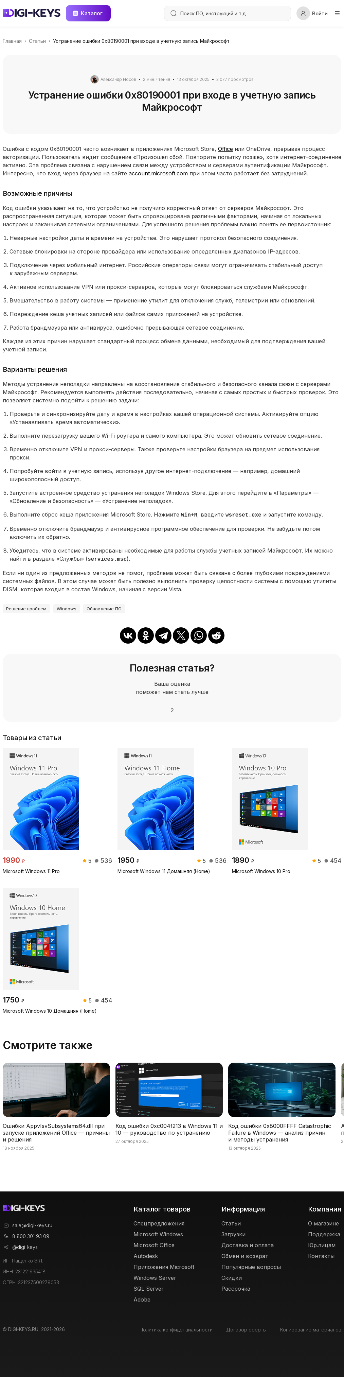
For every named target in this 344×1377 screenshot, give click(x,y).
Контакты (321, 1254)
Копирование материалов (310, 1328)
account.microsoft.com (158, 173)
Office (225, 148)
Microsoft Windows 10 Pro (261, 870)
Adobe (141, 1298)
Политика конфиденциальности (176, 1328)
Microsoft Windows (158, 1233)
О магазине (323, 1222)
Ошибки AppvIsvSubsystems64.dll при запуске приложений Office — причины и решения (56, 1131)
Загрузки (233, 1233)
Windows (66, 607)
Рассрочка (235, 1287)
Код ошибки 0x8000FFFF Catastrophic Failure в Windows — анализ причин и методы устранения (279, 1131)
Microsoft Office (154, 1243)
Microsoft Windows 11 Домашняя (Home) (163, 870)
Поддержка (324, 1233)
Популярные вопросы (251, 1265)
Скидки (231, 1276)
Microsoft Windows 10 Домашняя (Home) (50, 1009)
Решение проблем (26, 607)
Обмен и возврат (244, 1254)
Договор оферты (246, 1328)
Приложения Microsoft (163, 1265)
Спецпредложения (158, 1222)
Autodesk (145, 1254)
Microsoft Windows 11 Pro (31, 870)
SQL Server (148, 1287)
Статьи (231, 1222)
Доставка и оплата (247, 1243)
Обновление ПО (104, 607)
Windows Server (154, 1276)
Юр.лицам (322, 1243)
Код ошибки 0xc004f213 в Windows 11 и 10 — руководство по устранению (169, 1128)
